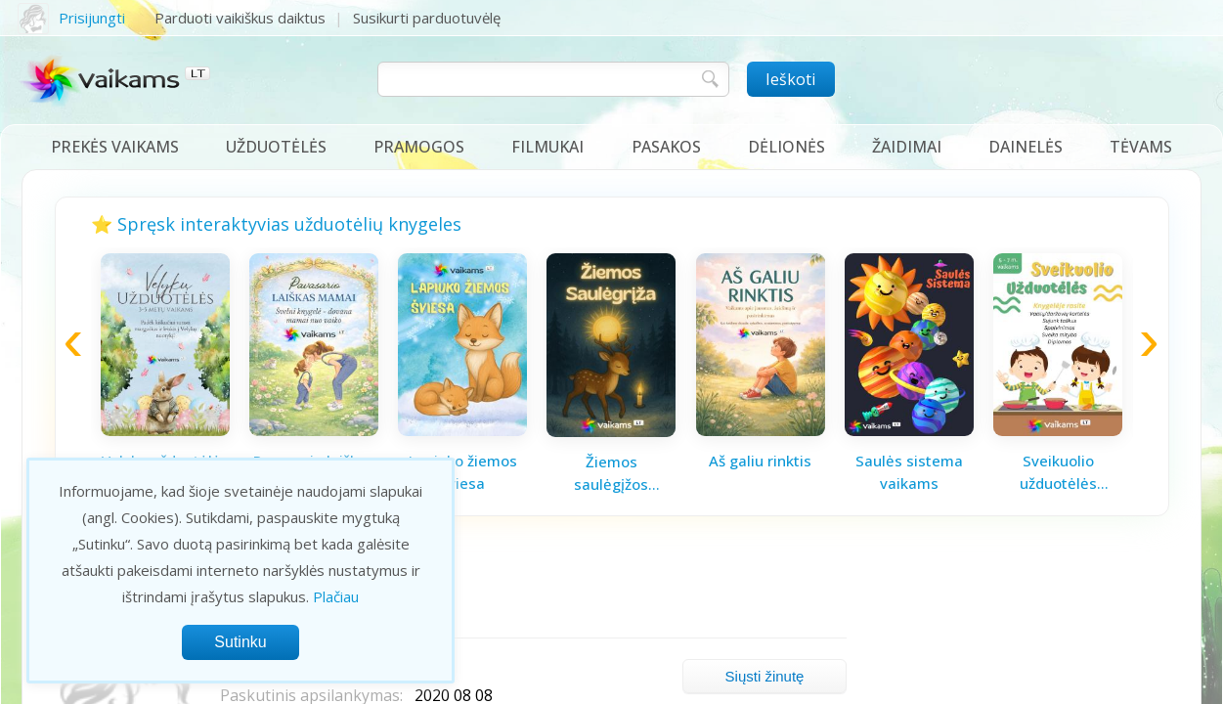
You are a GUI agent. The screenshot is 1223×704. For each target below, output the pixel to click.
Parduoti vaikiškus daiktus (240, 17)
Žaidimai (906, 146)
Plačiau (336, 596)
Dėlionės (786, 146)
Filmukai (547, 146)
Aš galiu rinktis (760, 460)
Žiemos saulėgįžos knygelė (611, 473)
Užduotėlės (276, 146)
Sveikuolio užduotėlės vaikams (1058, 472)
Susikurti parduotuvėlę (427, 17)
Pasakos (666, 146)
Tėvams (1141, 146)
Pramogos (418, 146)
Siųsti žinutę (765, 676)
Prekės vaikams (115, 146)
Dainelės (1025, 146)
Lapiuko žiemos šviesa (463, 472)
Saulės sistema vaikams (909, 472)
